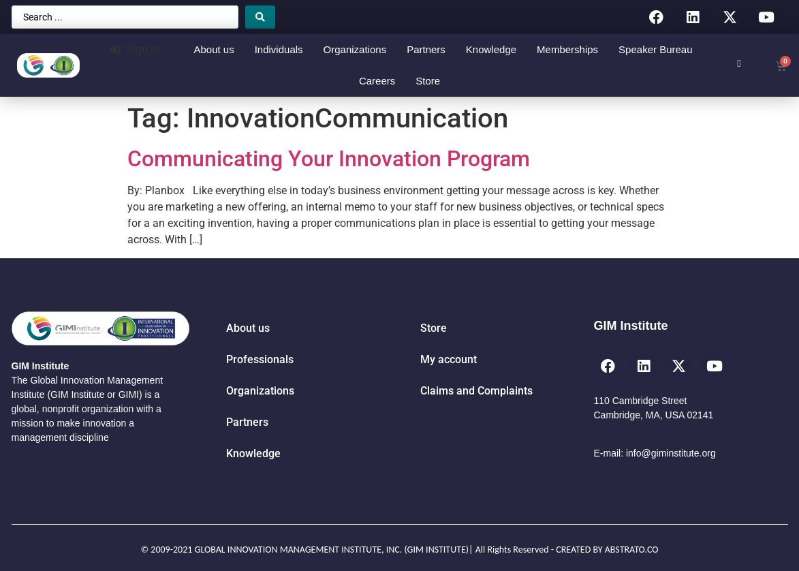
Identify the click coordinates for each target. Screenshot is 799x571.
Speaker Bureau (655, 49)
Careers (377, 81)
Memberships (567, 49)
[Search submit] (260, 17)
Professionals (260, 359)
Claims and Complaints (476, 390)
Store (428, 81)
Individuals (279, 49)
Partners (426, 49)
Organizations (355, 49)
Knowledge (491, 49)
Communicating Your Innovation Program (328, 159)
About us (213, 49)
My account (448, 359)
